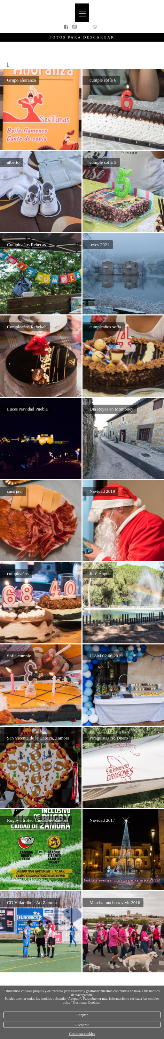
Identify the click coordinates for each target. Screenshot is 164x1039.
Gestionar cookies (82, 1034)
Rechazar (82, 1025)
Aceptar (82, 1015)
